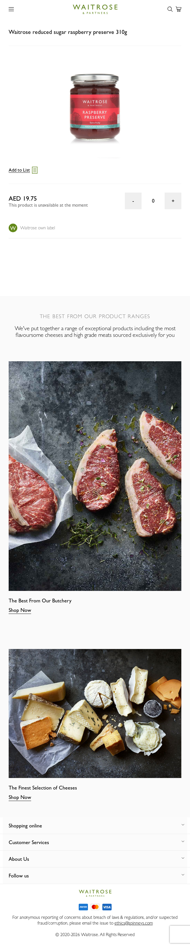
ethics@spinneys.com (133, 923)
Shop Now (20, 610)
